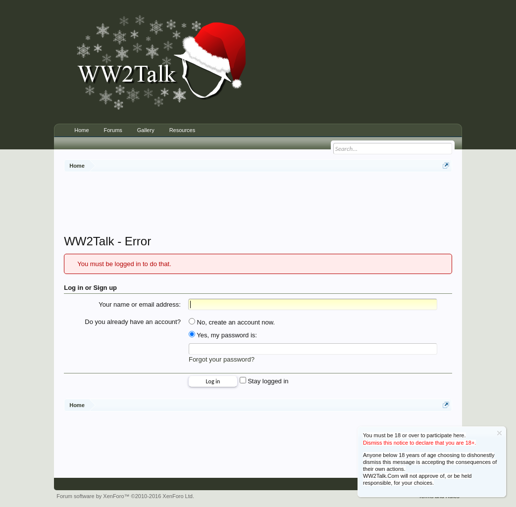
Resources (182, 130)
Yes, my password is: (223, 335)
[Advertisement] (258, 204)
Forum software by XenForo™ (125, 496)
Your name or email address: (140, 304)
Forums (113, 130)
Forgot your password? (222, 359)
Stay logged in (264, 381)
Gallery (146, 130)
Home (81, 130)
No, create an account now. (232, 322)
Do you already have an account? (133, 321)
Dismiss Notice (499, 433)
